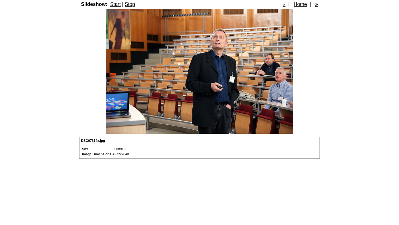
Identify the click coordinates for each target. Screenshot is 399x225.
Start (115, 4)
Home (300, 4)
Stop (130, 4)
